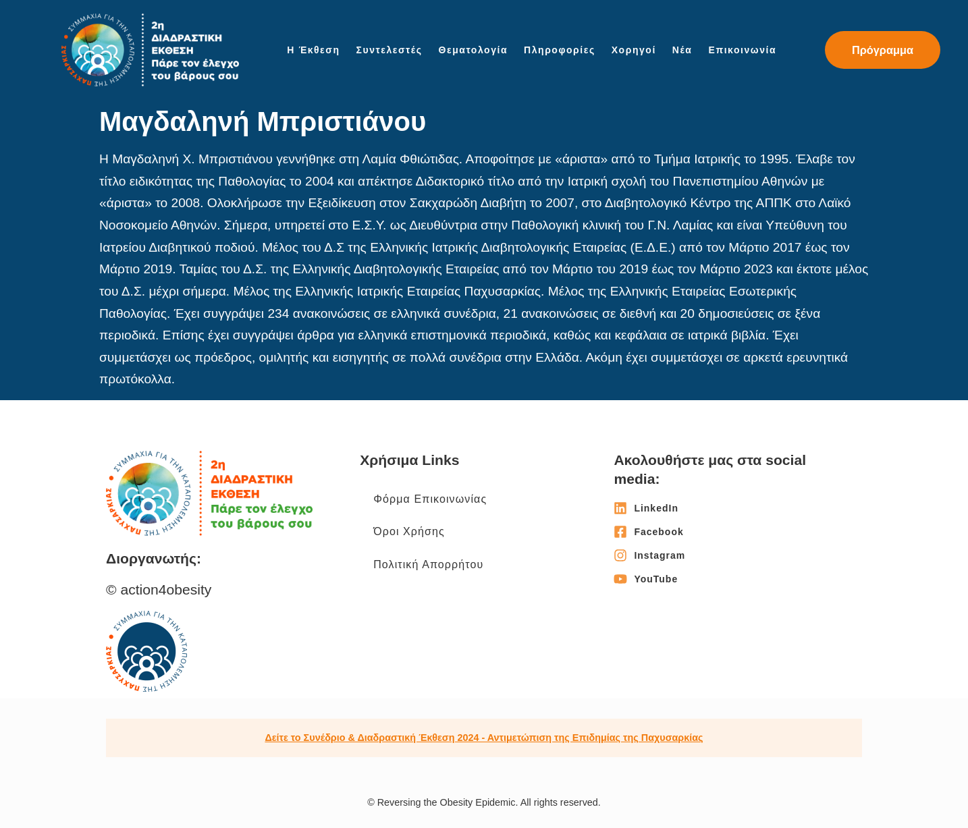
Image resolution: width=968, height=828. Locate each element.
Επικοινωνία (743, 50)
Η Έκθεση (313, 50)
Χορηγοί (634, 50)
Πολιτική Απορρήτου (428, 564)
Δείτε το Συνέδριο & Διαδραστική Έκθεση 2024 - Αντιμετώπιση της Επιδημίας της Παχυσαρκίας (484, 737)
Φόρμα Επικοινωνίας (430, 499)
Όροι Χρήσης (409, 531)
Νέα (682, 50)
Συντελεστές (389, 50)
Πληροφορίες (559, 50)
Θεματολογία (473, 50)
